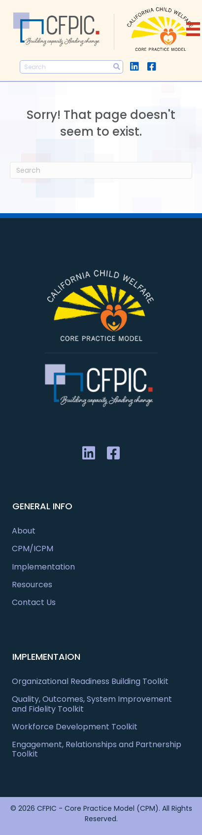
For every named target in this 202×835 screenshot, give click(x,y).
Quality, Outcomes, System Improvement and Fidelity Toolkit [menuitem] (92, 703)
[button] (134, 66)
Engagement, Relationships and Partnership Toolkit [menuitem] (96, 749)
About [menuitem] (23, 530)
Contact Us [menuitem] (34, 602)
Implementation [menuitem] (43, 566)
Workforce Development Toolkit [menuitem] (74, 726)
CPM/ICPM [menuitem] (32, 548)
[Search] (101, 170)
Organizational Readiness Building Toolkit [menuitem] (90, 681)
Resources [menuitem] (32, 584)
